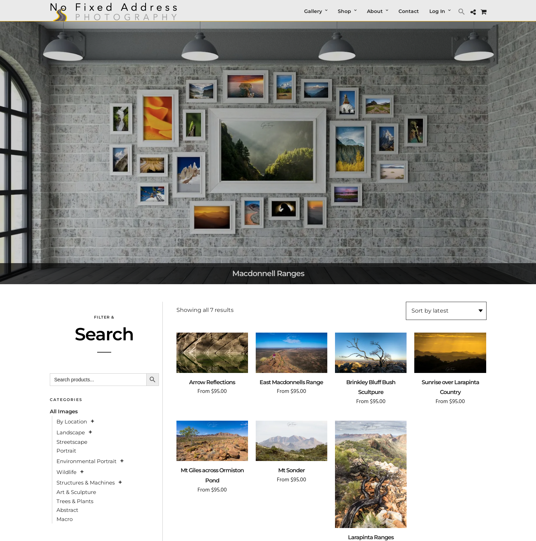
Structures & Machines (85, 482)
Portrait (66, 450)
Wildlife (66, 472)
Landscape (70, 432)
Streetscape (71, 442)
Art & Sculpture (76, 492)
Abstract (67, 510)
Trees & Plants (74, 501)
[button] (462, 11)
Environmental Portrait (86, 461)
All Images (64, 411)
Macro (64, 519)
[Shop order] (446, 311)
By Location (71, 421)
